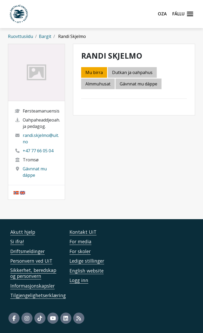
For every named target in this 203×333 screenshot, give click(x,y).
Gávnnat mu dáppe (138, 84)
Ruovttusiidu (20, 36)
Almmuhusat (97, 84)
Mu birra (94, 72)
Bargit (45, 36)
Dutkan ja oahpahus (132, 72)
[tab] (98, 84)
